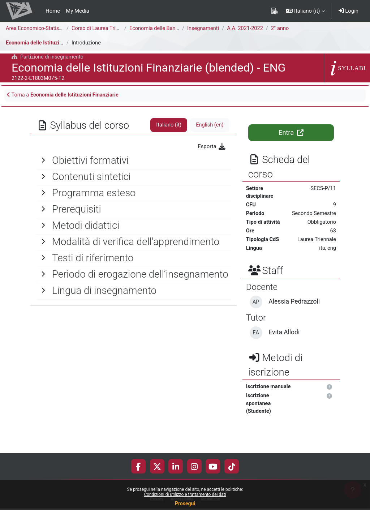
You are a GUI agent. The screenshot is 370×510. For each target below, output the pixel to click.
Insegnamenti (203, 28)
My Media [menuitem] (77, 11)
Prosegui (185, 503)
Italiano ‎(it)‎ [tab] (168, 125)
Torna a (64, 95)
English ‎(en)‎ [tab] (209, 125)
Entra (291, 133)
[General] (133, 161)
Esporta (212, 146)
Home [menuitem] (53, 11)
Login (348, 11)
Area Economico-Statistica (37, 28)
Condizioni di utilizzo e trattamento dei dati (185, 494)
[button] (305, 11)
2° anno (282, 28)
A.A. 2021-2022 (246, 28)
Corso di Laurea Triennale (102, 28)
